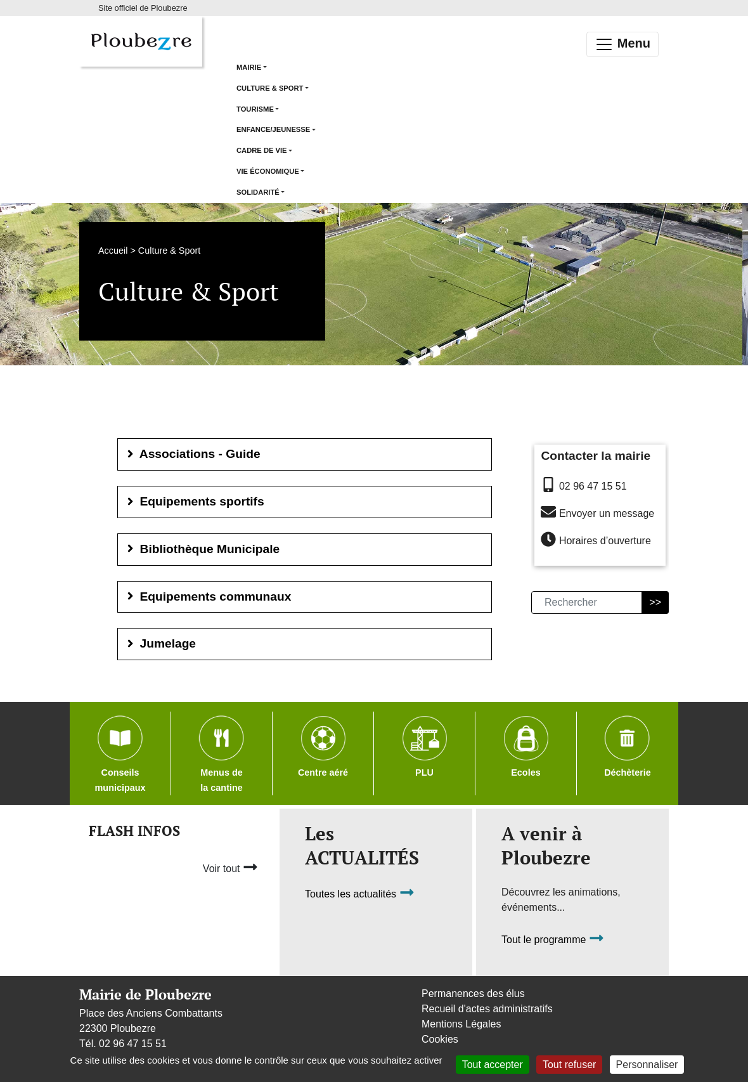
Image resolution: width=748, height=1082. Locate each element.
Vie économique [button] (267, 171)
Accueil (112, 250)
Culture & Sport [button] (269, 88)
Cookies (440, 1039)
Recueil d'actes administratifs (487, 1008)
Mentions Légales (461, 1024)
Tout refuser (569, 1064)
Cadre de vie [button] (261, 150)
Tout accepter (492, 1064)
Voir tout (230, 867)
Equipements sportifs (194, 501)
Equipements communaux (207, 596)
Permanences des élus (473, 993)
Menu (622, 44)
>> (655, 602)
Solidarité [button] (258, 192)
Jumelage (160, 643)
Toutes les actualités (360, 894)
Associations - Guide (192, 453)
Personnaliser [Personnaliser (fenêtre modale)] (647, 1064)
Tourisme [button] (255, 109)
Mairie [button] (248, 67)
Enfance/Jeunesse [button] (273, 129)
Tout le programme (552, 940)
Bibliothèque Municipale (202, 549)
